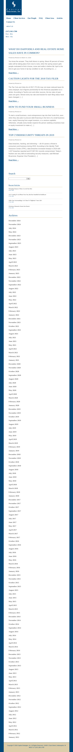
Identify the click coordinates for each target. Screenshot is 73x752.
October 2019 (14, 417)
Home (8, 18)
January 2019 (14, 451)
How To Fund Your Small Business (31, 106)
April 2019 (13, 439)
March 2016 (13, 564)
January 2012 (14, 737)
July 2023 (12, 251)
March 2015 (13, 609)
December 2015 (14, 575)
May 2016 (12, 560)
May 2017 (12, 526)
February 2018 (14, 492)
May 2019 (12, 435)
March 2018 (13, 488)
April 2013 (13, 681)
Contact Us (10, 22)
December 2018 (14, 454)
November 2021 (15, 322)
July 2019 (12, 428)
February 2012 (14, 733)
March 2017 (13, 534)
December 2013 (14, 654)
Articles (60, 18)
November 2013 (15, 658)
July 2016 (12, 552)
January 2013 (14, 692)
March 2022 (13, 307)
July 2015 (12, 594)
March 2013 (13, 684)
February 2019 (14, 447)
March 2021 (13, 352)
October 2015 (14, 583)
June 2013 (12, 673)
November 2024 (15, 224)
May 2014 (12, 639)
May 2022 (12, 300)
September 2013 (15, 666)
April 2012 (13, 726)
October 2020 (14, 371)
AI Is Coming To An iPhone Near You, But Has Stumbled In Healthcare (27, 194)
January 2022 (14, 315)
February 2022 (14, 311)
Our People (32, 18)
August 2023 (13, 247)
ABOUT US (9, 26)
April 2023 (13, 262)
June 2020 (12, 386)
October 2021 (14, 326)
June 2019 (12, 432)
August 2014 (13, 632)
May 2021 (12, 345)
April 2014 (13, 643)
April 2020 (13, 394)
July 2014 (12, 635)
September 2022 (15, 285)
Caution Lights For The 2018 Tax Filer (33, 78)
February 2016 (14, 568)
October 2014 (14, 624)
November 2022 (15, 281)
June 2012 (12, 718)
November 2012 (15, 699)
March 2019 (13, 443)
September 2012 (15, 707)
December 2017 (14, 500)
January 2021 (14, 360)
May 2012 (12, 722)
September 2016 (15, 545)
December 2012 (14, 696)
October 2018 (14, 462)
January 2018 (14, 496)
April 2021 (13, 349)
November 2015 (15, 579)
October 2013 (14, 662)
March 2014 (13, 647)
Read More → (14, 73)
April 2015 (13, 605)
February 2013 (14, 688)
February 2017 (14, 537)
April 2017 (13, 530)
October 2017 (14, 507)
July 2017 (12, 518)
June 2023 (12, 254)
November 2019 (15, 413)
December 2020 (14, 364)
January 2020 (14, 405)
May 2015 (12, 601)
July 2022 (12, 292)
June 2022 (12, 296)
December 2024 (14, 221)
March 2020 (13, 398)
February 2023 (14, 270)
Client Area (49, 18)
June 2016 (12, 556)
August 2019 (13, 424)
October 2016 (14, 541)
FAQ (41, 18)
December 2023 (14, 236)
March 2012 (13, 730)
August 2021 (13, 334)
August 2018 (13, 469)
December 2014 (14, 617)
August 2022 (13, 288)
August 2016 (13, 549)
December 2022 (14, 277)
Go (28, 178)
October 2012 (14, 703)
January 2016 (14, 571)
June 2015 (12, 598)
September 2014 (15, 628)
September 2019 (15, 420)
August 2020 (13, 379)
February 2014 (14, 650)
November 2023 (15, 239)
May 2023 (12, 258)
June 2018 (12, 477)
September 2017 (15, 511)
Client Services (19, 18)
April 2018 (13, 485)
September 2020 (15, 375)
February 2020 (14, 402)
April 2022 (13, 303)
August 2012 (13, 711)
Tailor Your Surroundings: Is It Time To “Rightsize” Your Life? (25, 200)
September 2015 (15, 586)
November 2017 (15, 503)
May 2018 (12, 481)
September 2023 (15, 243)
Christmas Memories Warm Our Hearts (19, 206)
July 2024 (12, 228)
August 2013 (13, 669)
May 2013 (12, 677)
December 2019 (14, 409)
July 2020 (12, 383)
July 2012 (12, 715)
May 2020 (12, 390)
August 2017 (13, 515)
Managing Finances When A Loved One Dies (20, 189)
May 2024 (12, 232)
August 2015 (13, 590)
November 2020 (15, 368)
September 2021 (15, 330)
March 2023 (13, 266)
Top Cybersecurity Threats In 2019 (31, 135)
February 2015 (14, 613)
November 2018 (15, 458)
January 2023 (14, 273)
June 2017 (12, 522)
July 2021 (12, 337)
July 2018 (12, 473)
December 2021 (14, 319)
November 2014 (15, 620)
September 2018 (15, 466)
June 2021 (12, 341)
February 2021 (14, 356)
